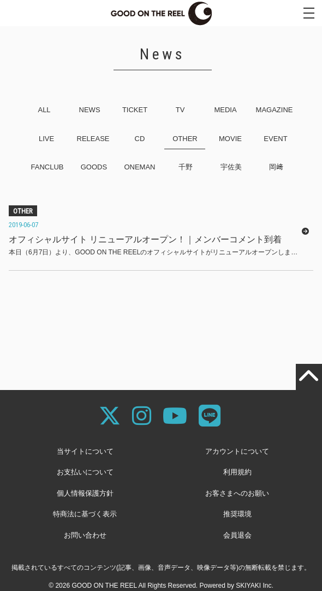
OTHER (185, 139)
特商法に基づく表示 (85, 514)
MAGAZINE (274, 110)
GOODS (94, 167)
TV (180, 110)
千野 (185, 167)
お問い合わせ (85, 535)
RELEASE (93, 139)
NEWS (89, 110)
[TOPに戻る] (309, 377)
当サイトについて (85, 451)
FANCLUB (47, 167)
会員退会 (237, 535)
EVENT (275, 139)
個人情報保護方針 (85, 493)
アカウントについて (237, 451)
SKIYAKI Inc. (254, 585)
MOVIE (230, 139)
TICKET (134, 110)
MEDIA (225, 110)
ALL (44, 110)
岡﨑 (276, 167)
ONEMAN (139, 167)
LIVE (46, 139)
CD (140, 139)
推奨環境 (237, 514)
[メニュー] (309, 13)
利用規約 (237, 472)
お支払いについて (85, 472)
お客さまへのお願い (237, 493)
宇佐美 (231, 167)
